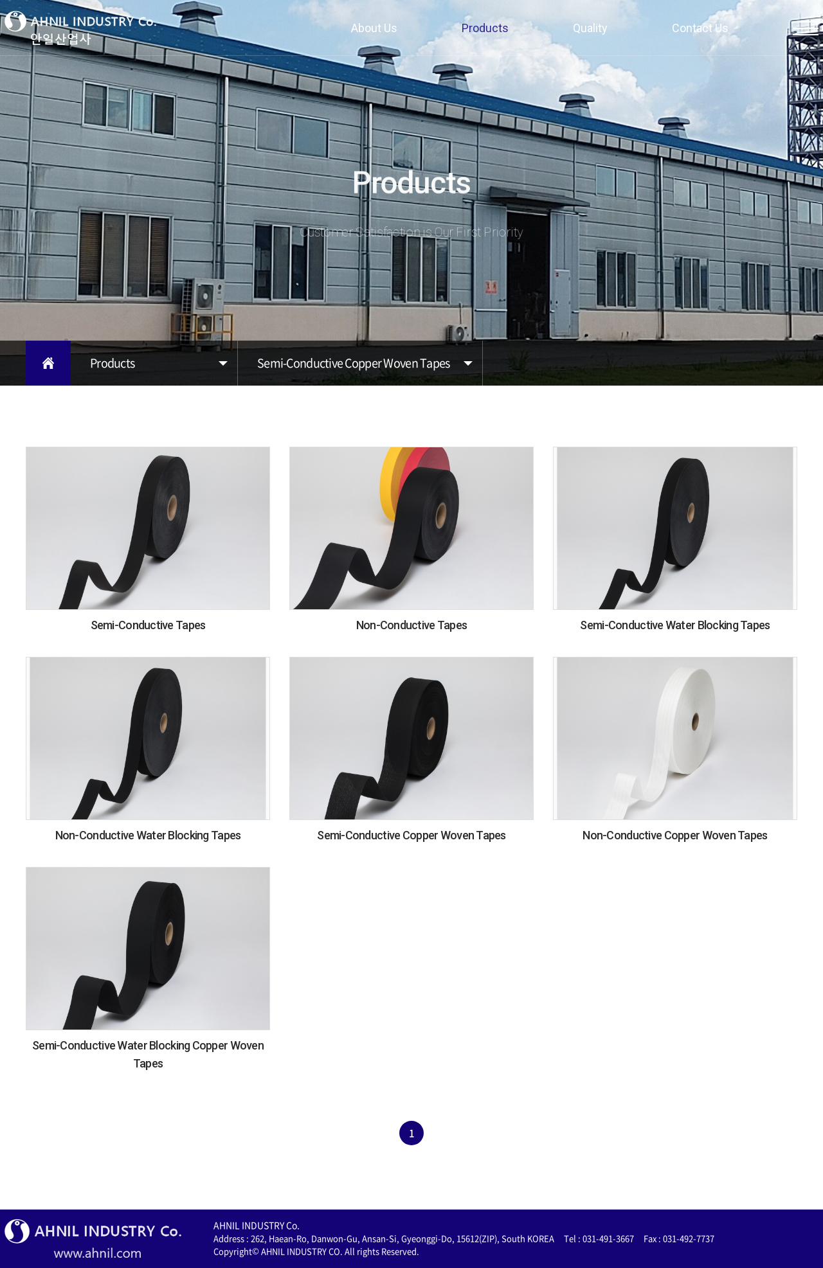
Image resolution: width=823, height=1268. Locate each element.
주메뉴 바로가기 (0, 0)
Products (485, 28)
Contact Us (700, 28)
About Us (374, 28)
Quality (590, 28)
